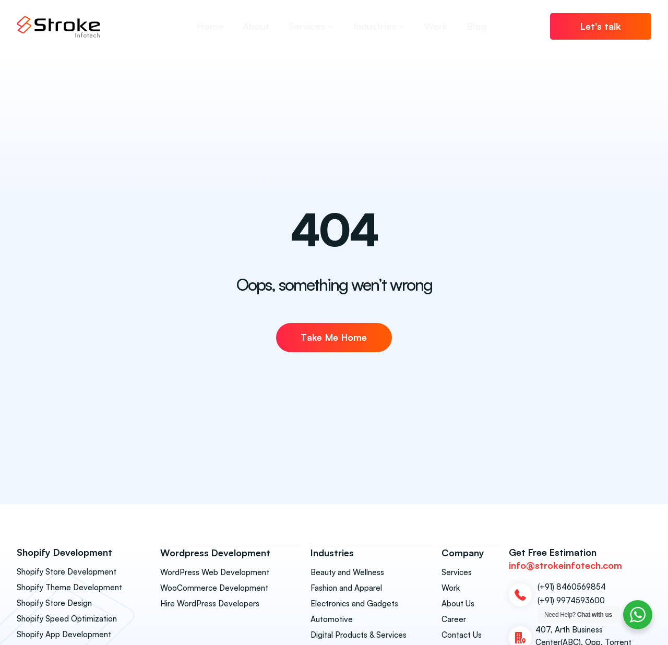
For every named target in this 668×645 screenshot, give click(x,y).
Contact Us (462, 634)
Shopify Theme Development (69, 587)
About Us (458, 603)
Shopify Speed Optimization (67, 619)
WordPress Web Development (214, 572)
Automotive (332, 619)
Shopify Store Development (66, 572)
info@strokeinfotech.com (565, 565)
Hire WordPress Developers (209, 603)
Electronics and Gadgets (354, 603)
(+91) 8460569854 (572, 587)
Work (451, 587)
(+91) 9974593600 (571, 600)
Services (457, 572)
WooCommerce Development (214, 587)
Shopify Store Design (54, 603)
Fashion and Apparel (346, 587)
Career (454, 619)
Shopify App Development (64, 634)
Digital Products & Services (359, 634)
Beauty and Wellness (347, 572)
